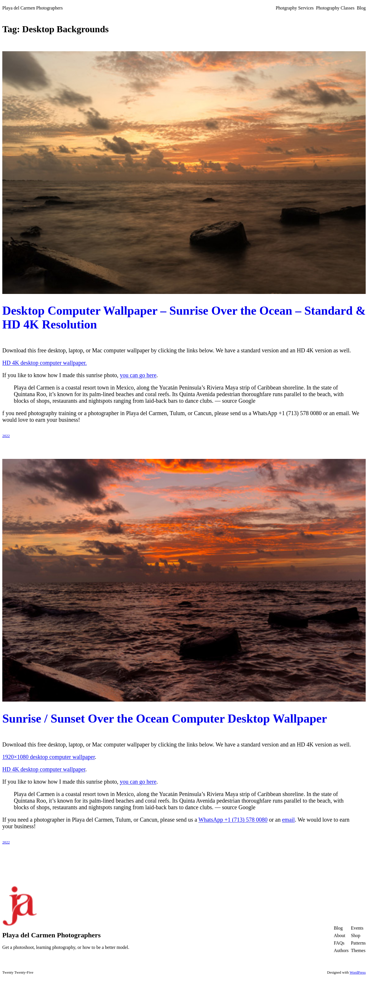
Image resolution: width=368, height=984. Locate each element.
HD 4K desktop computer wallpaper (43, 769)
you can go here (138, 375)
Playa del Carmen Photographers (32, 7)
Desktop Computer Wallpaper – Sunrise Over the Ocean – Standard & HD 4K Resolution (184, 317)
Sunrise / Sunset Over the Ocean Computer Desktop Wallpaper (164, 718)
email (288, 819)
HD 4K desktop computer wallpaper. (44, 363)
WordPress (358, 972)
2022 (6, 436)
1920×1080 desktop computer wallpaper (48, 757)
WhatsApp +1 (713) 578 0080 (232, 819)
